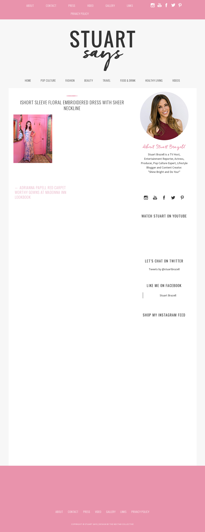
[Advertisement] (164, 351)
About (30, 6)
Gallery (110, 6)
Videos (176, 80)
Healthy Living (154, 80)
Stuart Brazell (168, 295)
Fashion (70, 80)
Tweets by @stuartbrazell (164, 269)
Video (90, 6)
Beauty (88, 80)
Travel (107, 80)
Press (71, 6)
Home (28, 80)
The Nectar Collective (121, 524)
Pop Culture (48, 80)
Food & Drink (128, 80)
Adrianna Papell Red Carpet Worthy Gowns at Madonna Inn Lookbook (40, 192)
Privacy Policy (80, 14)
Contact (51, 6)
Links (130, 6)
